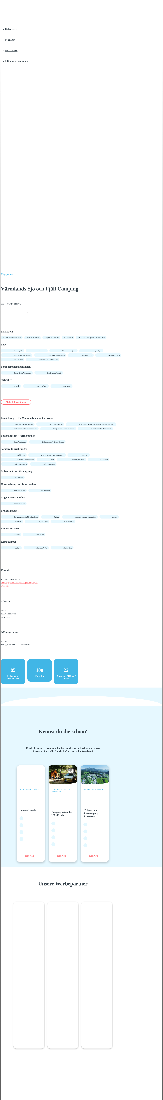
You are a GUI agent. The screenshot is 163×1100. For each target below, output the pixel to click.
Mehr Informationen (17, 402)
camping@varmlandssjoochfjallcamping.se (19, 583)
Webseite (5, 586)
